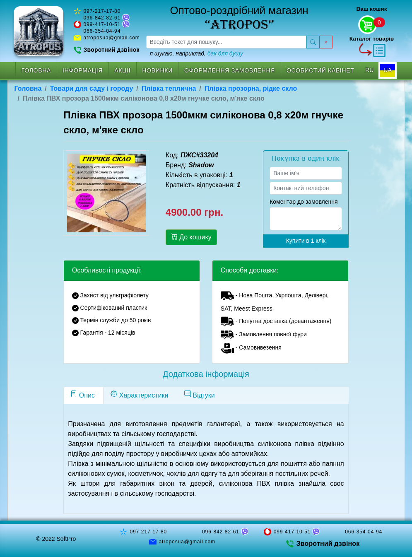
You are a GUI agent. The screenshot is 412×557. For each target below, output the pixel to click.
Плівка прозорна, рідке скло (251, 88)
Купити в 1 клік (305, 240)
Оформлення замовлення (229, 70)
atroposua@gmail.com (112, 38)
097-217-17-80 (102, 11)
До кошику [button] (191, 237)
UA (387, 70)
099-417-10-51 (102, 24)
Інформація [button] (83, 70)
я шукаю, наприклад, (196, 53)
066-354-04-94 (102, 31)
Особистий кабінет (320, 70)
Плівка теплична (169, 88)
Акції (122, 70)
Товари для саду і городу (91, 88)
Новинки (157, 70)
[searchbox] (226, 42)
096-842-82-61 (102, 18)
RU (369, 70)
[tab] (83, 395)
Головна (36, 70)
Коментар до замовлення (303, 201)
